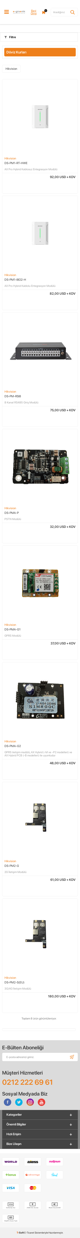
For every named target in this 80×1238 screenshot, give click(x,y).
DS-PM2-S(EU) (14, 982)
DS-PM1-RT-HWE (16, 163)
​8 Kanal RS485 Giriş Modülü (21, 402)
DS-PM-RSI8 (12, 396)
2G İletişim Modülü (15, 872)
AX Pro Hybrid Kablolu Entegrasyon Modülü (29, 285)
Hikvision (11, 68)
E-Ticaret (29, 1232)
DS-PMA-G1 (12, 629)
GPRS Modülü (12, 635)
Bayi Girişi (34, 12)
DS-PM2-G (11, 865)
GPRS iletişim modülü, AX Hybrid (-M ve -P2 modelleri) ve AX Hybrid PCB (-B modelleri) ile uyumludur (38, 754)
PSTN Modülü (12, 519)
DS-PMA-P (11, 512)
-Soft (20, 1232)
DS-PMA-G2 (12, 746)
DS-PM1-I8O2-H (15, 279)
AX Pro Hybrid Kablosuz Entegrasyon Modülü (30, 169)
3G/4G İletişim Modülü (17, 988)
